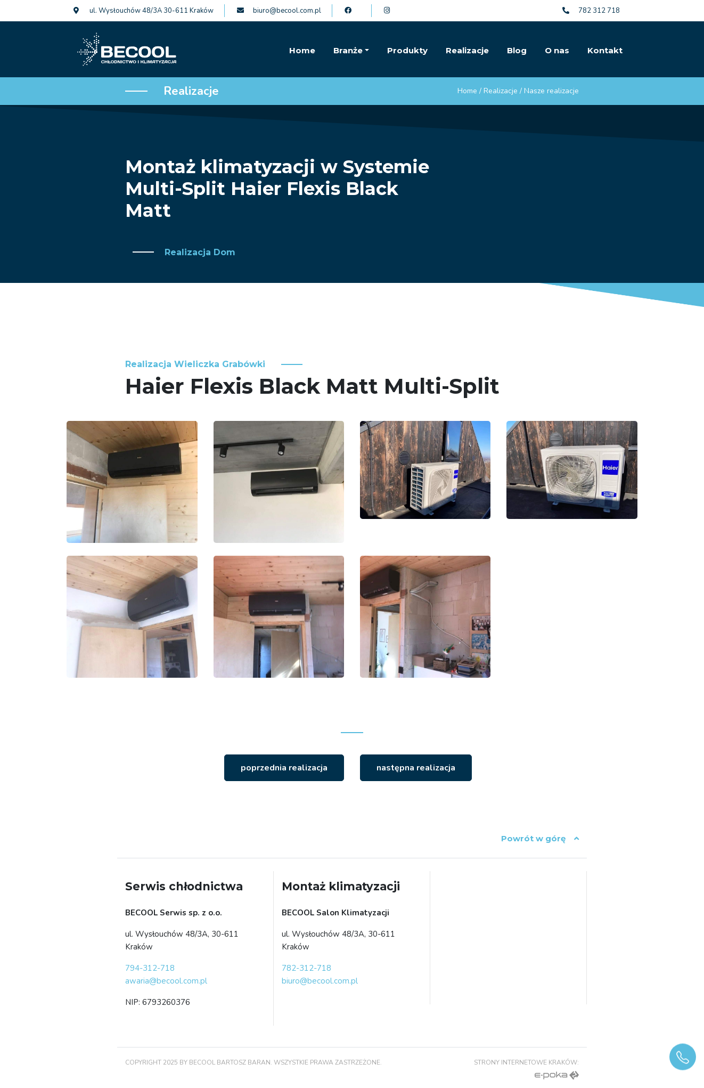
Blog (517, 50)
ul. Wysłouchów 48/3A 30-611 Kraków (143, 10)
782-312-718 (306, 968)
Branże (348, 50)
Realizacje (467, 50)
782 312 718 (591, 10)
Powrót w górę (540, 838)
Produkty (407, 50)
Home (302, 50)
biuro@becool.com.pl (279, 10)
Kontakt (605, 50)
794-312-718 (150, 968)
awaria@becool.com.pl (166, 981)
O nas (557, 50)
